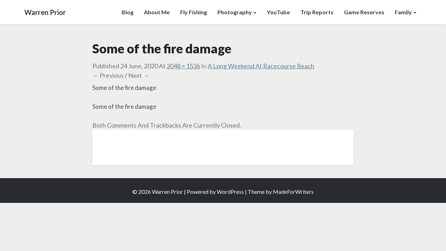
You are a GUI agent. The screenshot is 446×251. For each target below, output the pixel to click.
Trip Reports (316, 12)
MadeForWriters (293, 191)
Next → (138, 75)
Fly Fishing (193, 12)
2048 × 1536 (183, 66)
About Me (157, 12)
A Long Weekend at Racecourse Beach (261, 66)
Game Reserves (364, 12)
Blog (127, 12)
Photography (236, 12)
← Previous (108, 75)
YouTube (278, 12)
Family (405, 12)
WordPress (230, 191)
